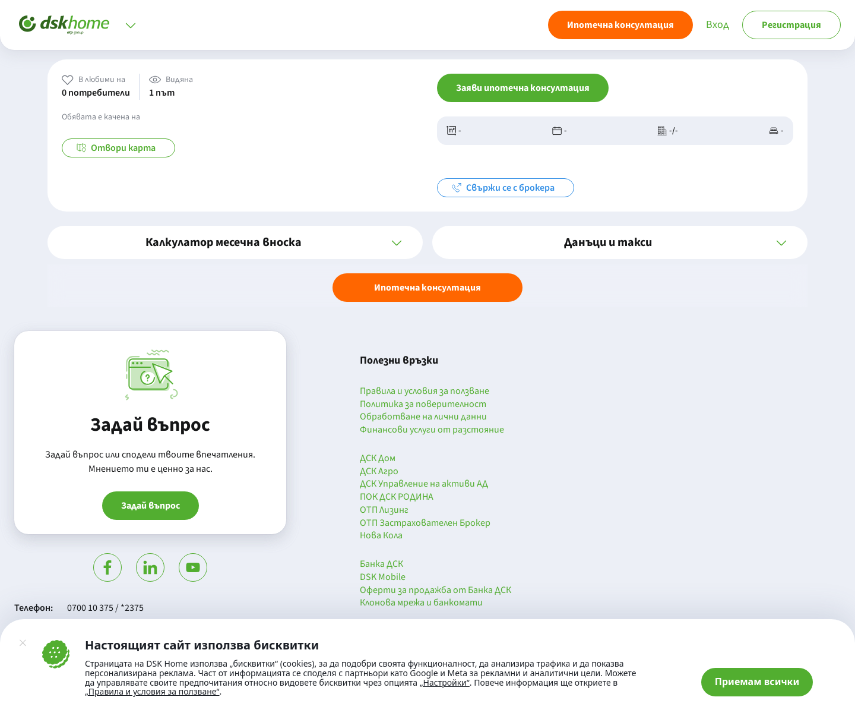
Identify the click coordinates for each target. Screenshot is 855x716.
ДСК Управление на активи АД (424, 484)
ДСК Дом (377, 458)
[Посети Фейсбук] (107, 567)
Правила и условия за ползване (424, 391)
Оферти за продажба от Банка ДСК (435, 590)
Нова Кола (381, 536)
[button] (235, 242)
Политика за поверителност (423, 404)
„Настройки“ (445, 682)
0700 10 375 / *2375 (105, 607)
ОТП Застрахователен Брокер (425, 523)
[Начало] (64, 25)
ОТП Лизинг (384, 510)
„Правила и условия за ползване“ (152, 691)
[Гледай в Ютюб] (193, 567)
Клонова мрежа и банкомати (421, 603)
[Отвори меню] (130, 25)
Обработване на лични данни (423, 417)
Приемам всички (757, 681)
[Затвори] (22, 643)
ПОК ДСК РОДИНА (396, 497)
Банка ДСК (381, 564)
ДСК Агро (379, 472)
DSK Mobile (383, 577)
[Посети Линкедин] (150, 567)
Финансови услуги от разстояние (432, 430)
